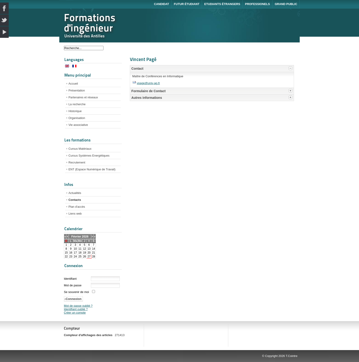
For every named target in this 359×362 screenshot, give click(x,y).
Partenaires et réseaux (83, 97)
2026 (85, 236)
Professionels (257, 4)
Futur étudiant (186, 4)
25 (79, 256)
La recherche (77, 104)
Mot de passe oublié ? (78, 305)
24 (75, 256)
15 (66, 252)
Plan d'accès (76, 206)
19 (84, 252)
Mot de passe (73, 285)
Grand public (286, 4)
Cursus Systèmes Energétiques (88, 155)
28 (93, 256)
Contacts (74, 200)
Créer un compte (75, 312)
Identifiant (70, 278)
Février (76, 236)
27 (88, 256)
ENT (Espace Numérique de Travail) (91, 169)
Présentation (76, 90)
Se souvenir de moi (76, 292)
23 (70, 256)
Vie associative (78, 125)
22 (66, 256)
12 (84, 248)
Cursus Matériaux (79, 148)
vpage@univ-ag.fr (148, 83)
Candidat (161, 4)
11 (79, 248)
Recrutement (76, 162)
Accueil (73, 83)
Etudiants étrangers (222, 4)
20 (88, 252)
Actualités (74, 193)
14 (93, 248)
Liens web (75, 213)
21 (93, 252)
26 (84, 256)
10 (75, 248)
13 (88, 248)
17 (75, 252)
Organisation (76, 118)
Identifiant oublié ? (76, 309)
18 (79, 252)
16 (70, 252)
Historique (75, 111)
